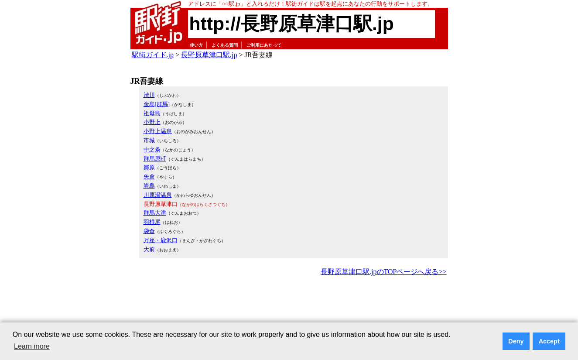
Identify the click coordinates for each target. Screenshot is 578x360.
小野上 (152, 122)
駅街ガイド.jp (153, 54)
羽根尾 (152, 222)
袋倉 (149, 231)
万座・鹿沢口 (161, 240)
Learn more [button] (32, 346)
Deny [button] (515, 341)
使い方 (196, 45)
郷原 (149, 167)
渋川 (149, 95)
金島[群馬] (157, 104)
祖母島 (152, 113)
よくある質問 (225, 45)
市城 (149, 140)
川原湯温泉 (158, 195)
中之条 (152, 149)
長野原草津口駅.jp (209, 54)
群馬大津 (155, 212)
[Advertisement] (289, 302)
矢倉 (149, 176)
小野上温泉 (158, 131)
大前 (149, 249)
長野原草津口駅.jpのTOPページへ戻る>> (383, 271)
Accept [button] (549, 341)
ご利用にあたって (263, 45)
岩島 (149, 185)
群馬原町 (155, 158)
